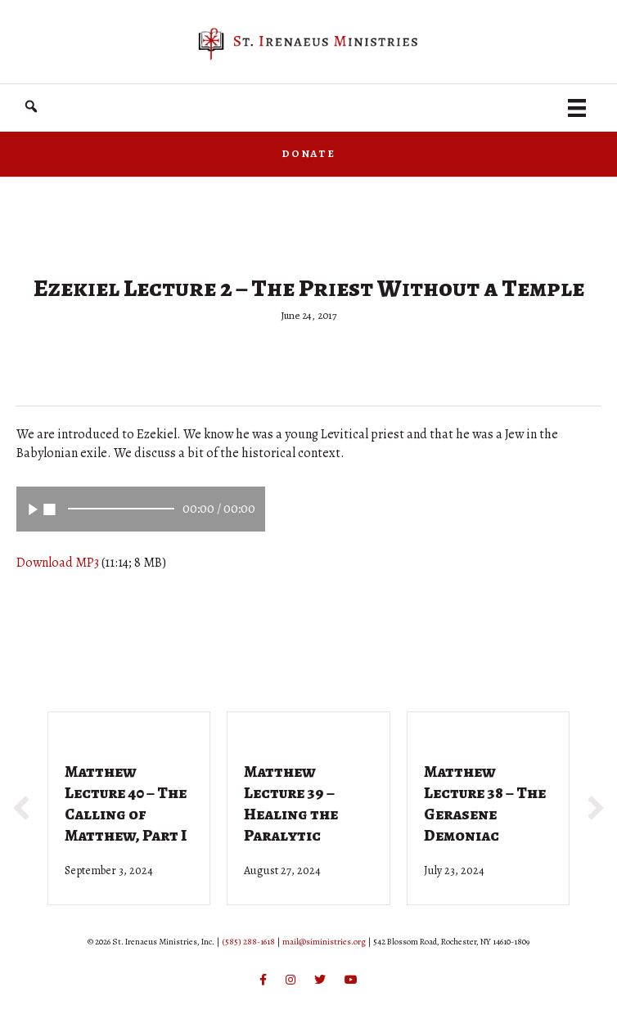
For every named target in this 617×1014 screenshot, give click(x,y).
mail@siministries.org (324, 941)
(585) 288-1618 (248, 941)
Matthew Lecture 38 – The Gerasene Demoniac (485, 803)
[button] (31, 106)
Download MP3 (57, 563)
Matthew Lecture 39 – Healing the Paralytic (291, 803)
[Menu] (577, 108)
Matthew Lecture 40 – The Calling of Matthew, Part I (126, 803)
